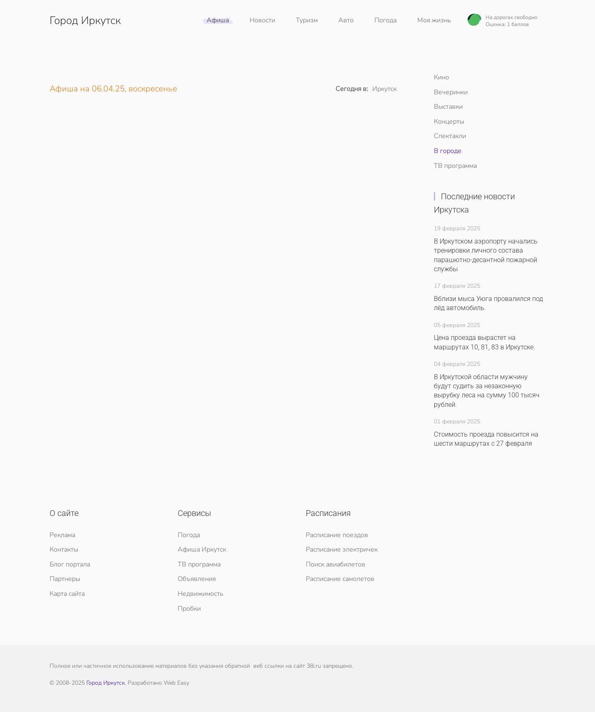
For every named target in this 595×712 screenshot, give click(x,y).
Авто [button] (346, 20)
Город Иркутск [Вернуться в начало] (85, 20)
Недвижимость (200, 593)
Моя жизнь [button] (434, 20)
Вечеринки (451, 92)
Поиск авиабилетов (335, 564)
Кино (441, 77)
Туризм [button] (307, 20)
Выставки (448, 106)
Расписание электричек (342, 549)
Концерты (449, 121)
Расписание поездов (337, 535)
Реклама (62, 535)
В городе (448, 150)
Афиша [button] (218, 20)
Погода (385, 20)
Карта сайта (67, 593)
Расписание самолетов (340, 578)
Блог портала (70, 564)
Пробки (189, 608)
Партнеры (65, 578)
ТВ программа (455, 165)
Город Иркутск (105, 683)
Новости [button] (262, 20)
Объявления (197, 578)
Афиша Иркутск (202, 549)
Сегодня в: (352, 88)
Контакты (64, 549)
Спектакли (450, 136)
